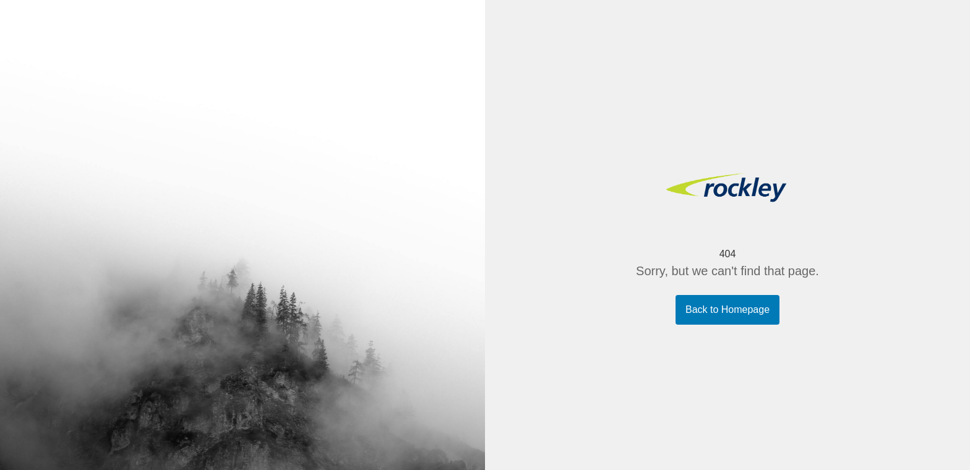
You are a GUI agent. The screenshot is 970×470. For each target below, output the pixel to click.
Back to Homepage (727, 309)
